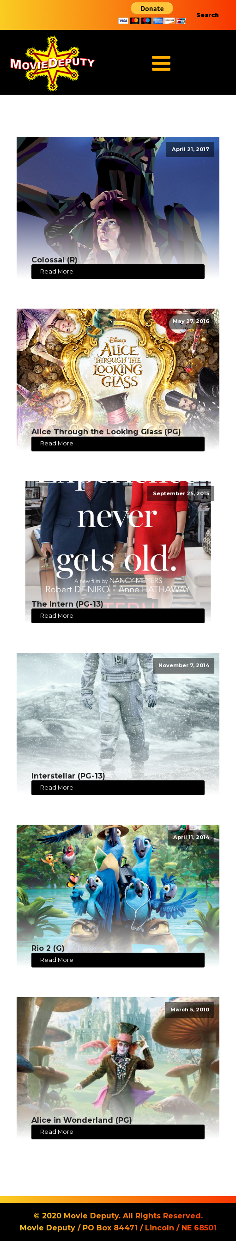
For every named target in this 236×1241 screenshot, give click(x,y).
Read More (56, 271)
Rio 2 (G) (48, 948)
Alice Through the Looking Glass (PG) (106, 431)
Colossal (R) (54, 260)
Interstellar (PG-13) (68, 776)
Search (207, 15)
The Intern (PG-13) (67, 604)
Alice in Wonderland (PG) (81, 1120)
